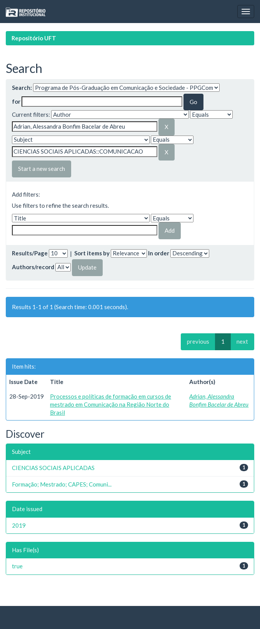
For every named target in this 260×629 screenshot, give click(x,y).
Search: (22, 87)
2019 (19, 525)
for (16, 101)
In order (158, 253)
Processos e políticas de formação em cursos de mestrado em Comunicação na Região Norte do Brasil (110, 404)
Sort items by (92, 253)
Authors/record (33, 266)
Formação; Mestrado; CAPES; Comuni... (62, 484)
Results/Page (30, 253)
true (17, 566)
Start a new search (41, 168)
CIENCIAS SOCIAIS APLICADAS (53, 467)
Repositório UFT (34, 38)
